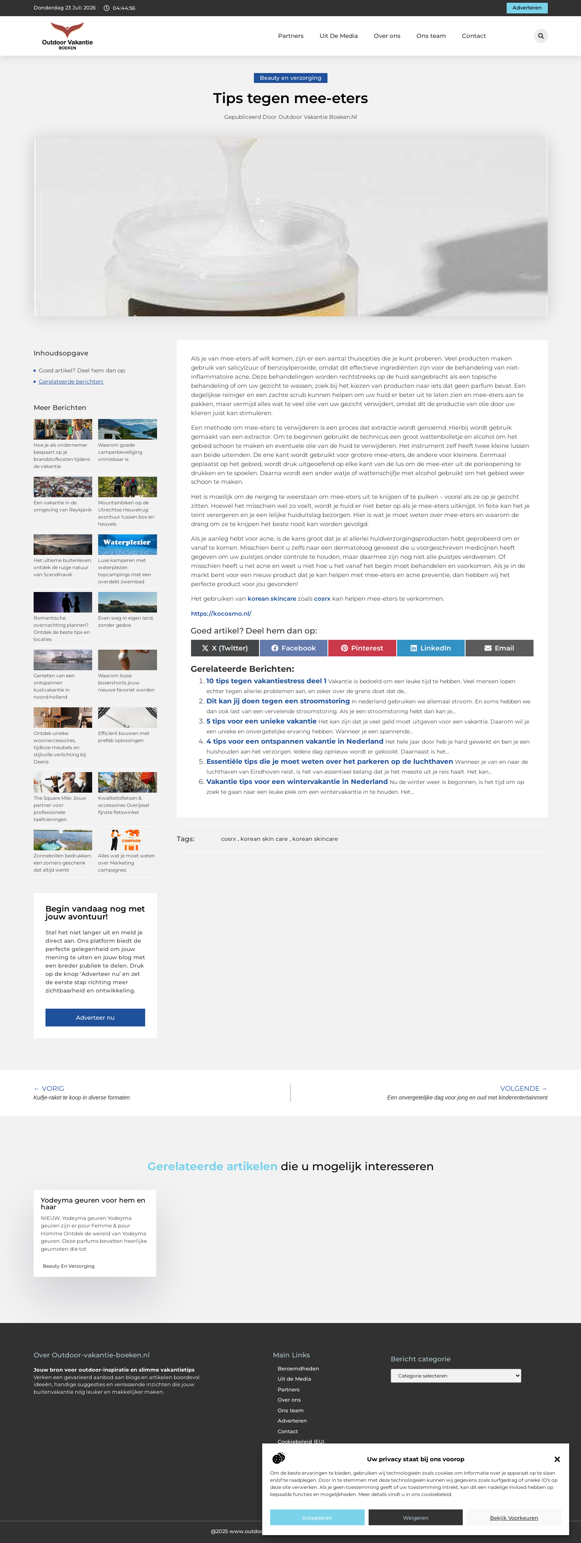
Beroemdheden (298, 1369)
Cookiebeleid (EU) (301, 1442)
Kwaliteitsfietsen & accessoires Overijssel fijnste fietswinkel (123, 805)
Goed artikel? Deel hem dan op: (82, 370)
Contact (474, 35)
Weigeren (416, 1518)
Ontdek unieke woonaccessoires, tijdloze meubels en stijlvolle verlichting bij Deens (60, 747)
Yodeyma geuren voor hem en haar (93, 1203)
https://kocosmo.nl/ (221, 613)
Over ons (387, 35)
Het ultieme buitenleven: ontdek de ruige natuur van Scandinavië (63, 567)
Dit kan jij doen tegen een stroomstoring (278, 701)
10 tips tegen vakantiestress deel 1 (266, 681)
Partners (291, 35)
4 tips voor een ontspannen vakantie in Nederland (295, 741)
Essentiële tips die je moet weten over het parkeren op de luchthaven (329, 761)
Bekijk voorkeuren (514, 1518)
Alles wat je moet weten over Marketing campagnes (126, 863)
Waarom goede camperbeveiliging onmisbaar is (120, 452)
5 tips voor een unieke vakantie (261, 721)
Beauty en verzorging (291, 77)
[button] (557, 1459)
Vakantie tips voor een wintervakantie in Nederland (297, 782)
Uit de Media (294, 1379)
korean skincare (272, 598)
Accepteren (317, 1518)
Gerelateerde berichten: (71, 381)
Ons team (431, 35)
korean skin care (264, 838)
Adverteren (292, 1421)
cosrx (322, 598)
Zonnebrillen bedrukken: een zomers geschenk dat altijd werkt (63, 863)
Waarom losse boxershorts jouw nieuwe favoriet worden (126, 683)
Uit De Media (339, 35)
